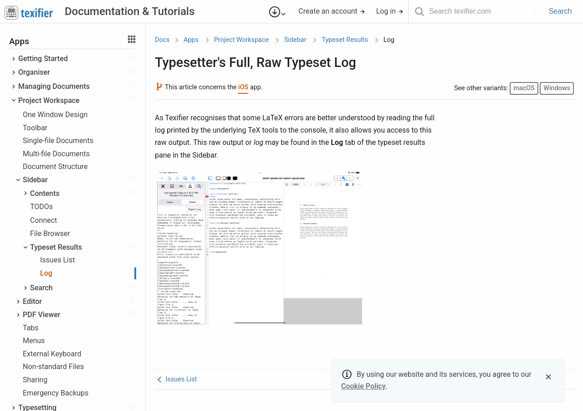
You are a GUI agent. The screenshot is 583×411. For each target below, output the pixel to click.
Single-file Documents (58, 140)
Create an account (331, 11)
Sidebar (35, 179)
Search (560, 11)
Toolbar (35, 127)
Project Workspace (49, 100)
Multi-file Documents (56, 153)
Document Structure (55, 166)
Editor (32, 301)
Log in (390, 11)
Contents (45, 193)
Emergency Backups (55, 393)
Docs (162, 40)
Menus (34, 340)
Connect (43, 220)
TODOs (41, 206)
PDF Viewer (42, 314)
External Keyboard (52, 353)
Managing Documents (54, 86)
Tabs (31, 328)
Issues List (57, 260)
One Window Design (55, 114)
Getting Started (43, 58)
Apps (191, 40)
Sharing (35, 379)
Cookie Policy (363, 386)
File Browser (50, 233)
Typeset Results (56, 247)
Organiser (34, 72)
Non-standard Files (53, 366)
